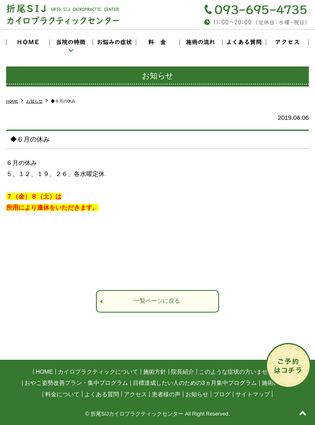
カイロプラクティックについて (98, 371)
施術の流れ (200, 42)
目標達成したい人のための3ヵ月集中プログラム (195, 382)
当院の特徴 (70, 42)
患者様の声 (166, 394)
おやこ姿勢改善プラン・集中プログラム (76, 382)
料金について (157, 42)
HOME (27, 42)
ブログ (222, 394)
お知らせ (196, 394)
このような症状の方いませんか (239, 371)
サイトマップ (252, 394)
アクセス (287, 42)
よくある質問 (243, 42)
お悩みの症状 (114, 42)
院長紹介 (182, 371)
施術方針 (154, 371)
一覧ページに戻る (157, 301)
